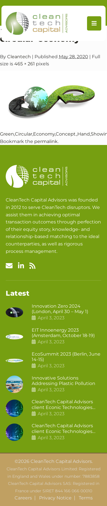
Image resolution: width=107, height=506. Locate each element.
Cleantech (19, 56)
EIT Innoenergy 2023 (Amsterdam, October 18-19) (63, 332)
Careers (23, 498)
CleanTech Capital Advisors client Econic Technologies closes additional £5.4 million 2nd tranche (64, 404)
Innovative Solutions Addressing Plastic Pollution (63, 380)
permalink (46, 141)
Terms (86, 498)
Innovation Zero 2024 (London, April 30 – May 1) (60, 308)
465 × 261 (24, 63)
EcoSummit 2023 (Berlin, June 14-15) (66, 356)
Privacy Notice (55, 498)
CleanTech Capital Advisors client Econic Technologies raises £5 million (62, 428)
